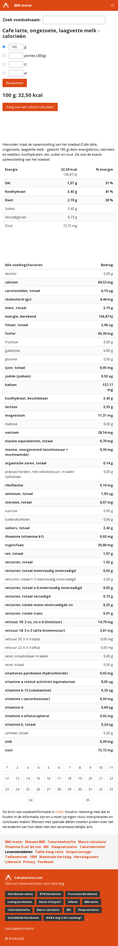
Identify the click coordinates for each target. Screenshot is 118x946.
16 (48, 778)
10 (101, 767)
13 (17, 778)
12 (7, 778)
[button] (112, 5)
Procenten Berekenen (82, 894)
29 (69, 789)
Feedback (46, 862)
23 (7, 789)
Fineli (59, 811)
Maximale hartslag (55, 857)
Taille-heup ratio (49, 852)
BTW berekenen (50, 894)
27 (48, 789)
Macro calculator (92, 841)
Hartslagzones (86, 857)
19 (80, 778)
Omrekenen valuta (20, 894)
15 (38, 778)
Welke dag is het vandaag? (64, 918)
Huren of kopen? (50, 902)
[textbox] (74, 20)
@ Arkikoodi (14, 938)
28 (59, 789)
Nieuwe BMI (35, 841)
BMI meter (23, 5)
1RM (33, 857)
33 (111, 789)
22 (111, 778)
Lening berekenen (20, 902)
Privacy (29, 862)
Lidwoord (13, 862)
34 (30, 800)
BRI (46, 847)
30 (80, 789)
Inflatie (73, 902)
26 (38, 789)
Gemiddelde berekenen (23, 918)
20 (90, 778)
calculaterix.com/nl (19, 928)
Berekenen (14, 83)
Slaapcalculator (64, 847)
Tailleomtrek (16, 857)
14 (28, 778)
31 (90, 789)
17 (59, 778)
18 (69, 778)
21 (101, 778)
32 (101, 789)
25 (28, 789)
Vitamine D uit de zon (23, 847)
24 (17, 789)
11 (111, 767)
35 (88, 800)
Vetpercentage (78, 852)
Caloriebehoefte (62, 841)
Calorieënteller (92, 847)
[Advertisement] (59, 126)
